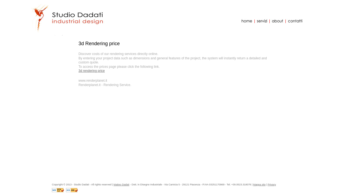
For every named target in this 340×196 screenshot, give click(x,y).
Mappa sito (259, 184)
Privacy (272, 184)
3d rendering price (91, 71)
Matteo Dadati (121, 184)
